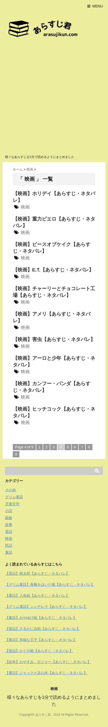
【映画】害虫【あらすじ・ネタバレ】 (54, 339)
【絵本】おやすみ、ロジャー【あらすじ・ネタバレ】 (48, 662)
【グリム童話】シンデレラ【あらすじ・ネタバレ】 (46, 607)
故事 (8, 525)
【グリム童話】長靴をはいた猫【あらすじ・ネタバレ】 (49, 584)
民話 (8, 545)
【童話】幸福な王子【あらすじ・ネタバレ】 (41, 640)
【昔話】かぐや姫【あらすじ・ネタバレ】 (39, 651)
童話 (8, 552)
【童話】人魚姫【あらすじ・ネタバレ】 (37, 595)
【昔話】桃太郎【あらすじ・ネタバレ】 (37, 573)
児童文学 (12, 504)
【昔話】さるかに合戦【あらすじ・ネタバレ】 (42, 629)
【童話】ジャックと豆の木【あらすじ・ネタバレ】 (46, 673)
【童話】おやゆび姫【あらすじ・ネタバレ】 (41, 618)
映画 (25, 207)
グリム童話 (14, 497)
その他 (10, 490)
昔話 (8, 532)
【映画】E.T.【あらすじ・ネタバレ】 (53, 269)
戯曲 (8, 518)
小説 (8, 511)
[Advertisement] (54, 97)
